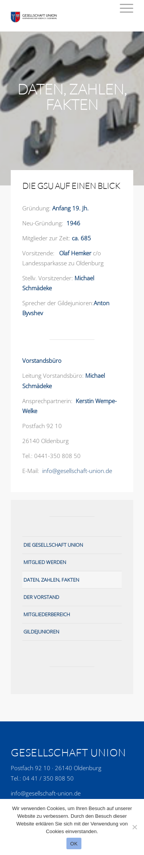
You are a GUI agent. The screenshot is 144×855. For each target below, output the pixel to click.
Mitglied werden (44, 562)
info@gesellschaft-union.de (77, 471)
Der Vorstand (41, 597)
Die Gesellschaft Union (53, 544)
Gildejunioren (41, 631)
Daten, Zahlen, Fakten (51, 579)
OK (74, 844)
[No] (134, 827)
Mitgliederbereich (46, 614)
